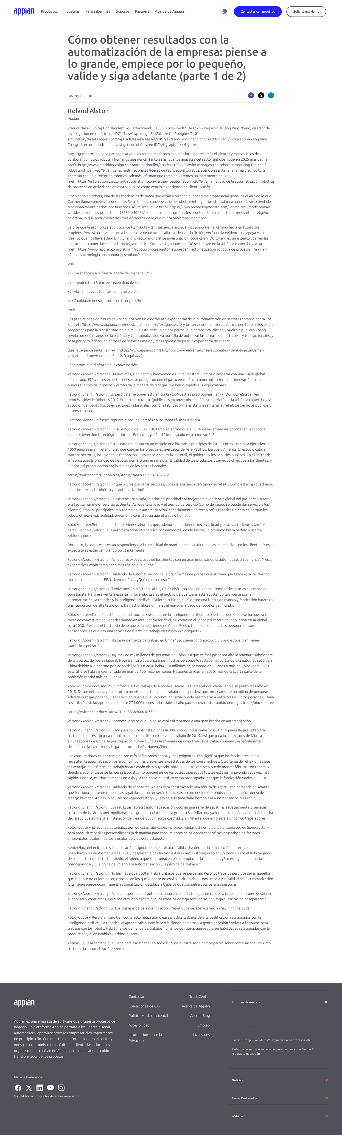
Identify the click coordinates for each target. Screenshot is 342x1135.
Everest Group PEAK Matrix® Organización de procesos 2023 (272, 1040)
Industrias (72, 11)
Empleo (203, 1025)
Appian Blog (200, 1015)
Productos (49, 11)
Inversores (201, 1034)
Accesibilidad (139, 1025)
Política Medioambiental (148, 1015)
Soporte (122, 11)
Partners (142, 11)
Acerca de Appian (169, 11)
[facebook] (251, 95)
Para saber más (97, 11)
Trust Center (199, 996)
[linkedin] (271, 95)
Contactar (136, 996)
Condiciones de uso (144, 1006)
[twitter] (261, 95)
